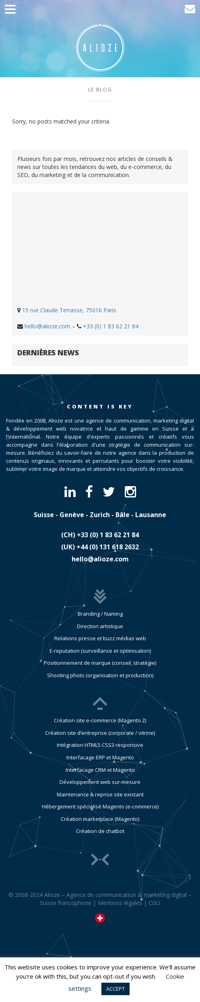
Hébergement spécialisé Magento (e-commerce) (100, 806)
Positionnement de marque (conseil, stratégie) (100, 662)
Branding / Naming (100, 613)
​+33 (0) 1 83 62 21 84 (108, 534)
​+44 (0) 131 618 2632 (107, 546)
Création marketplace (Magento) (100, 819)
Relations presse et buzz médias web (100, 638)
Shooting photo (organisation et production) (100, 675)
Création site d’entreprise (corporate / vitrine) (100, 732)
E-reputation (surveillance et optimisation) (100, 650)
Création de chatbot (100, 831)
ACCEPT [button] (115, 988)
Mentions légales (120, 903)
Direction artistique (100, 626)
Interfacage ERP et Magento (100, 757)
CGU (154, 903)
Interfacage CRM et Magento (100, 769)
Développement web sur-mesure (100, 782)
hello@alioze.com (47, 326)
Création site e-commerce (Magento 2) (100, 720)
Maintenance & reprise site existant (100, 794)
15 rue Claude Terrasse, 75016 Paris (69, 310)
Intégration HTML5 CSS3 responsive (100, 744)
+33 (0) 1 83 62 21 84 (110, 326)
